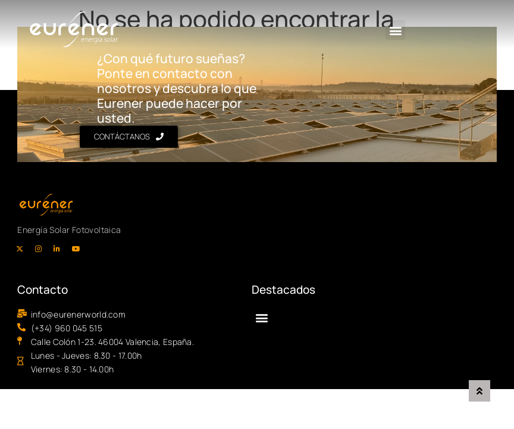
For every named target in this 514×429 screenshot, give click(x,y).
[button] (392, 31)
